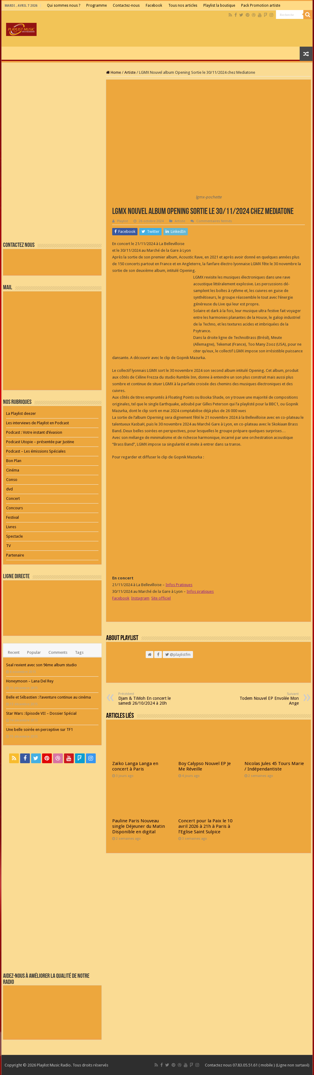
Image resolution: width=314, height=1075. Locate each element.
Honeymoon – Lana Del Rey (29, 681)
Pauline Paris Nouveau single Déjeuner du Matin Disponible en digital (138, 826)
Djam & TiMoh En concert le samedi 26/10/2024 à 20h (149, 699)
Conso (11, 479)
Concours (14, 508)
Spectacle (14, 536)
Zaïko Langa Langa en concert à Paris (135, 766)
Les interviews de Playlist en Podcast (37, 423)
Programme (96, 5)
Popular (34, 652)
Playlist (122, 221)
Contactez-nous (126, 5)
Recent (14, 652)
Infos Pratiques (179, 584)
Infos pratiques (200, 591)
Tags (79, 652)
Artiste (130, 72)
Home (113, 72)
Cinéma (12, 470)
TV (8, 545)
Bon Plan (13, 460)
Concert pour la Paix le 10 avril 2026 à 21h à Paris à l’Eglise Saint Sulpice (205, 826)
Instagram (140, 598)
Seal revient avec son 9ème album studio (41, 665)
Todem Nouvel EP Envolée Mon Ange (267, 699)
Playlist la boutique (219, 5)
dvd (9, 489)
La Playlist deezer (21, 413)
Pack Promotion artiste (260, 5)
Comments (57, 652)
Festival (12, 517)
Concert (13, 498)
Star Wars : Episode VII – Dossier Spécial (41, 713)
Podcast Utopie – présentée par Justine (40, 442)
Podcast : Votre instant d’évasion (34, 432)
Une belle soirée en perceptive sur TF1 (39, 729)
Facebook (154, 5)
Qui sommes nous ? (63, 5)
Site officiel (161, 598)
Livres (11, 527)
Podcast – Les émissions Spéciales (36, 451)
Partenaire (15, 555)
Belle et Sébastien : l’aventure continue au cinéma (48, 697)
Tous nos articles (182, 5)
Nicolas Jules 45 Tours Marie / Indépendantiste (274, 766)
